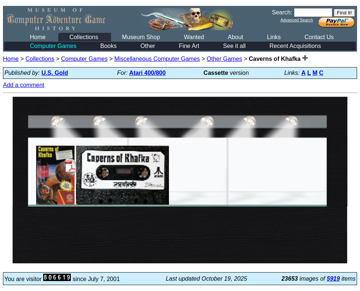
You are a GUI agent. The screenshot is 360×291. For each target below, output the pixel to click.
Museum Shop (141, 37)
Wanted (194, 37)
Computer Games (53, 46)
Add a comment (23, 85)
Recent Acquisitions (295, 46)
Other (148, 46)
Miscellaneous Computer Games (157, 59)
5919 (333, 279)
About (235, 37)
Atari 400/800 (147, 73)
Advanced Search (296, 20)
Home (38, 37)
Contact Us (319, 37)
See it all (234, 46)
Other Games (224, 59)
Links (274, 37)
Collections (83, 37)
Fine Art (189, 46)
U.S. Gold (55, 73)
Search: (282, 12)
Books (108, 46)
